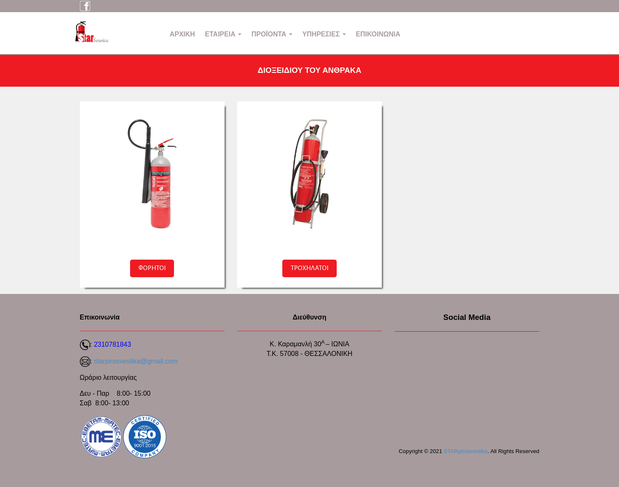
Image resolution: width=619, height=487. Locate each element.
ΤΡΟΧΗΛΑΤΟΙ (309, 268)
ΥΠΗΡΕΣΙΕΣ (324, 34)
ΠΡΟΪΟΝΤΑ (271, 34)
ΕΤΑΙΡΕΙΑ (223, 34)
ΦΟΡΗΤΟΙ (152, 268)
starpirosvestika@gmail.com (135, 361)
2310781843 (112, 344)
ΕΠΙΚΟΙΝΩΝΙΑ (378, 34)
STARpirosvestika (466, 451)
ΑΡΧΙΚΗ (182, 34)
